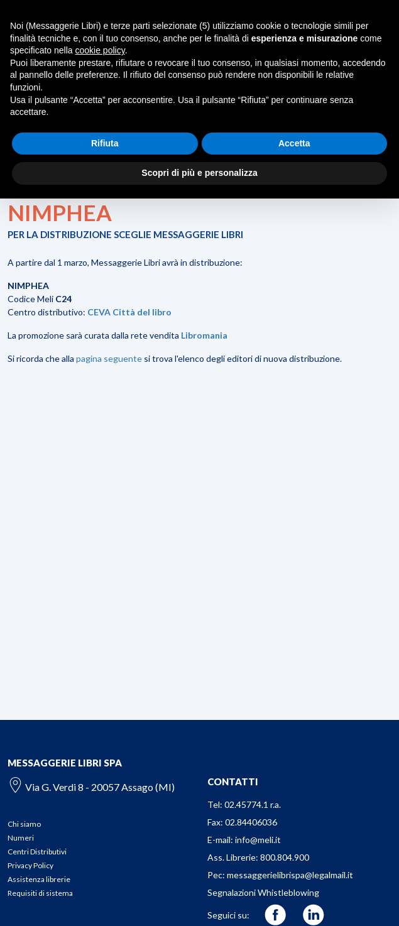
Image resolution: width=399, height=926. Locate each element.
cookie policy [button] (100, 50)
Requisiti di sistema (40, 893)
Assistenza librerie (39, 879)
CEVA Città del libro (129, 312)
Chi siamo (24, 824)
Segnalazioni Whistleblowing (263, 892)
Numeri (21, 837)
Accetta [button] (294, 143)
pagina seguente (109, 358)
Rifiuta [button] (105, 143)
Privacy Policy (30, 865)
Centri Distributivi (37, 851)
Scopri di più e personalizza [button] (199, 173)
